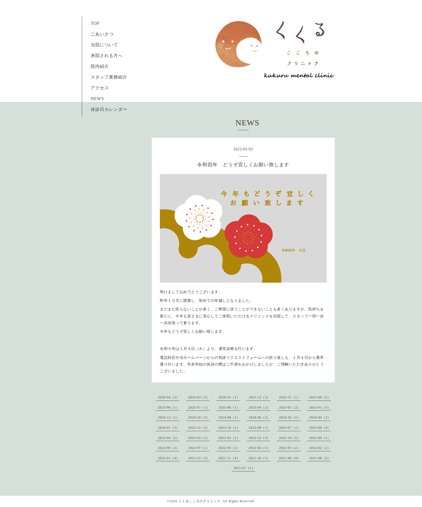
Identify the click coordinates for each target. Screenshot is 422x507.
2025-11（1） (290, 397)
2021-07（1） (244, 468)
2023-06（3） (320, 428)
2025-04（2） (259, 407)
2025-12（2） (259, 397)
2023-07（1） (290, 428)
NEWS (97, 98)
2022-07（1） (199, 448)
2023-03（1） (199, 438)
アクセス (100, 88)
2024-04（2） (320, 417)
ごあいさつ (100, 34)
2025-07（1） (199, 407)
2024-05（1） (290, 417)
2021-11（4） (229, 458)
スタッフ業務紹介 (106, 77)
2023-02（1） (229, 438)
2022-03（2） (290, 448)
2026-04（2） (169, 397)
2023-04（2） (169, 438)
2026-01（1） (229, 397)
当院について (104, 44)
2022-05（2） (229, 448)
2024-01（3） (169, 428)
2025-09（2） (320, 397)
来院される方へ (104, 55)
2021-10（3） (259, 458)
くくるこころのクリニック (199, 501)
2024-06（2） (259, 417)
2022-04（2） (259, 448)
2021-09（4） (290, 458)
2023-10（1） (229, 428)
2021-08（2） (320, 458)
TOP (95, 23)
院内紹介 (100, 66)
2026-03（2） (199, 397)
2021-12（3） (199, 458)
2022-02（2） (320, 448)
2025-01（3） (320, 407)
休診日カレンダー (109, 109)
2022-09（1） (320, 438)
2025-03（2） (290, 407)
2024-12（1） (169, 417)
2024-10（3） (199, 417)
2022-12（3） (259, 438)
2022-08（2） (169, 448)
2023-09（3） (259, 428)
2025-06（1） (229, 407)
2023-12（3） (199, 428)
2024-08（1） (229, 417)
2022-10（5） (290, 438)
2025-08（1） (169, 407)
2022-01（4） (169, 458)
